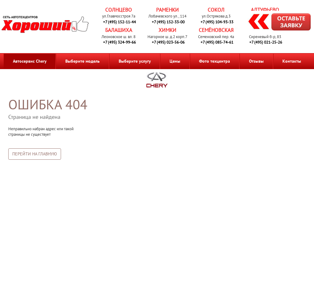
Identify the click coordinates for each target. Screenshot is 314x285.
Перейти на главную (34, 154)
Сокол (216, 9)
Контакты (291, 61)
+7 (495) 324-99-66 (119, 42)
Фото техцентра (214, 61)
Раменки (167, 9)
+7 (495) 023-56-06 (168, 42)
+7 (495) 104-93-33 (217, 22)
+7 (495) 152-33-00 (168, 22)
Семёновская (216, 30)
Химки (167, 30)
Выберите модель (82, 61)
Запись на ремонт (274, 23)
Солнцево (118, 9)
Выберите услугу (135, 61)
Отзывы (256, 61)
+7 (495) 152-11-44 (119, 22)
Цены (175, 61)
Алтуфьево (265, 9)
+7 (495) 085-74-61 (217, 42)
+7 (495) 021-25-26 (265, 42)
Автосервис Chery (30, 61)
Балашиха (118, 30)
